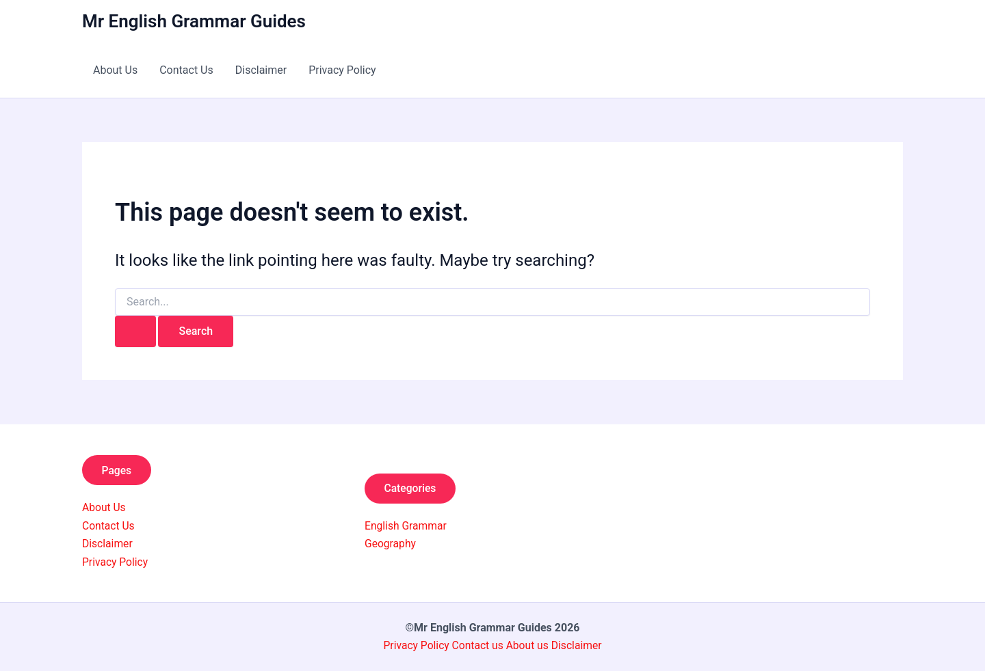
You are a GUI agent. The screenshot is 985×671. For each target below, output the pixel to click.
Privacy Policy (342, 70)
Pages (118, 469)
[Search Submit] (135, 331)
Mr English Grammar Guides (194, 21)
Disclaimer (261, 70)
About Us (115, 70)
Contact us (478, 645)
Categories (411, 487)
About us (528, 645)
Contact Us (186, 70)
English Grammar (407, 525)
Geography (391, 543)
